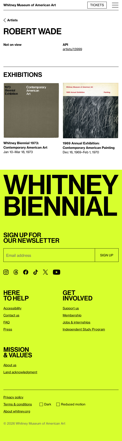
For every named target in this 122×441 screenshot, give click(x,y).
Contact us (11, 315)
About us (9, 365)
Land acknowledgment (20, 372)
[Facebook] (26, 272)
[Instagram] (6, 272)
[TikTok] (35, 272)
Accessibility (12, 308)
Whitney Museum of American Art (29, 5)
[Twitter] (45, 272)
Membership (72, 315)
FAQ (6, 322)
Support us (71, 308)
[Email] (49, 255)
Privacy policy (13, 397)
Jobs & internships (76, 322)
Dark (45, 404)
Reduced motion (70, 404)
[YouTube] (56, 272)
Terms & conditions (17, 404)
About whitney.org (16, 411)
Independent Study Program (84, 329)
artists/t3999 (72, 49)
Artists (12, 20)
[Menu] (115, 5)
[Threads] (16, 272)
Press (7, 329)
